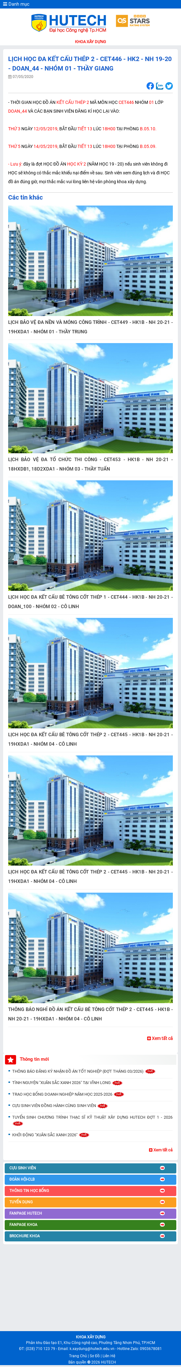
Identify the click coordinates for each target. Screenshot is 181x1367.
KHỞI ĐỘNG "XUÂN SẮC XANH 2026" (51, 1135)
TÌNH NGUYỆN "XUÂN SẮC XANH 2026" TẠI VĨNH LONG (67, 1082)
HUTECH (108, 1362)
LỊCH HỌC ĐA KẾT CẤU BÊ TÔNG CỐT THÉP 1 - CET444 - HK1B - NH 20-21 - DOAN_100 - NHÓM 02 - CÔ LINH (90, 601)
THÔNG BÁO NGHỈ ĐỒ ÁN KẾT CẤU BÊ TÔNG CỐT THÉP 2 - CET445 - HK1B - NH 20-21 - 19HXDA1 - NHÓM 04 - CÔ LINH (90, 1014)
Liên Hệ (109, 1356)
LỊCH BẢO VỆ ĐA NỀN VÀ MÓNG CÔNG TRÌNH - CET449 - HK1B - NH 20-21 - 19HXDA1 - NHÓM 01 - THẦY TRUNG (90, 327)
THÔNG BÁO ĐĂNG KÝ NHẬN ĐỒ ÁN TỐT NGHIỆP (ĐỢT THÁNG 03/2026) (84, 1071)
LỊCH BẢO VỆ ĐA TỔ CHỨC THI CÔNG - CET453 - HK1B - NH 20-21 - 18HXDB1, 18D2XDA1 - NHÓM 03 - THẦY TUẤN (90, 464)
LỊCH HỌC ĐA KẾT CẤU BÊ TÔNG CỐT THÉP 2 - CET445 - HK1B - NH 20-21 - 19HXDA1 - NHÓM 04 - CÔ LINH (90, 739)
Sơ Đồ (95, 1356)
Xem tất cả (160, 1038)
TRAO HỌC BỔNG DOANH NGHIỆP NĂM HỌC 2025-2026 (68, 1094)
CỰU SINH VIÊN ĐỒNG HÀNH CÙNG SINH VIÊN (60, 1105)
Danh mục (16, 4)
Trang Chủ (78, 1356)
